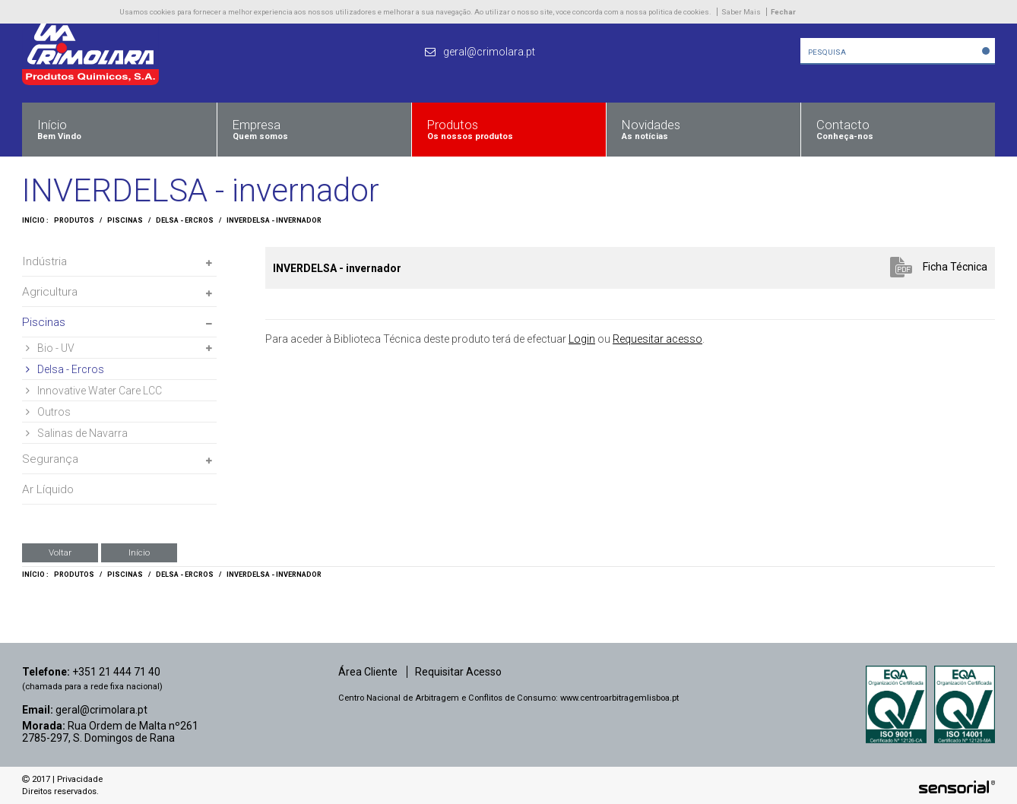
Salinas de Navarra (77, 433)
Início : (35, 220)
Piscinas (125, 220)
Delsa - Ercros (185, 220)
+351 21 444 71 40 (116, 672)
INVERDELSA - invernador (274, 220)
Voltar (60, 552)
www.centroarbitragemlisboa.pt (619, 698)
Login (582, 339)
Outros (48, 412)
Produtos (74, 220)
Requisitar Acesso (458, 672)
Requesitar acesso (657, 339)
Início (139, 552)
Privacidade (80, 779)
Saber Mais (741, 12)
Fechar (783, 12)
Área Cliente (368, 672)
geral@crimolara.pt (101, 710)
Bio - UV (50, 348)
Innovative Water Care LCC (94, 391)
